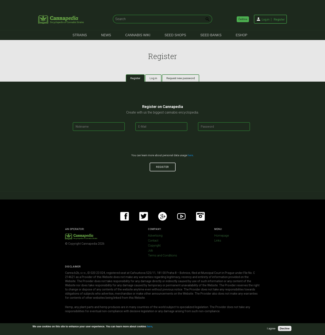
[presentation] (162, 144)
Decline (285, 328)
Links (217, 240)
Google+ (162, 216)
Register (279, 19)
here (190, 155)
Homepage (221, 235)
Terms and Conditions (162, 255)
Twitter (143, 216)
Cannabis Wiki (137, 35)
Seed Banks (210, 35)
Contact (153, 240)
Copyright (154, 245)
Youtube (181, 216)
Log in (265, 19)
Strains (80, 35)
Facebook (124, 216)
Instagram (200, 216)
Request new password (180, 78)
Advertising (155, 235)
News (106, 35)
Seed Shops (175, 35)
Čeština (242, 19)
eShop (241, 35)
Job (150, 250)
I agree (271, 328)
